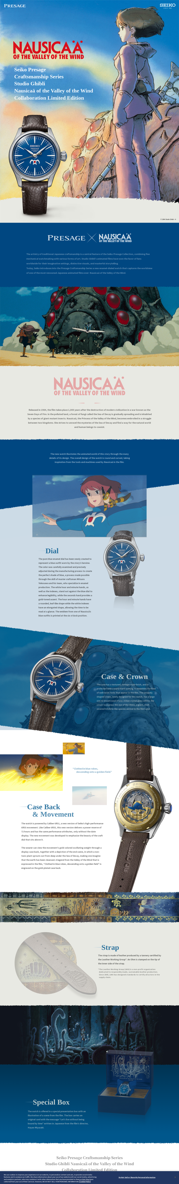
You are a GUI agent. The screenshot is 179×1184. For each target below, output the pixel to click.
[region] (89, 1177)
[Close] (175, 1177)
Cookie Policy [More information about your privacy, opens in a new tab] (84, 1181)
